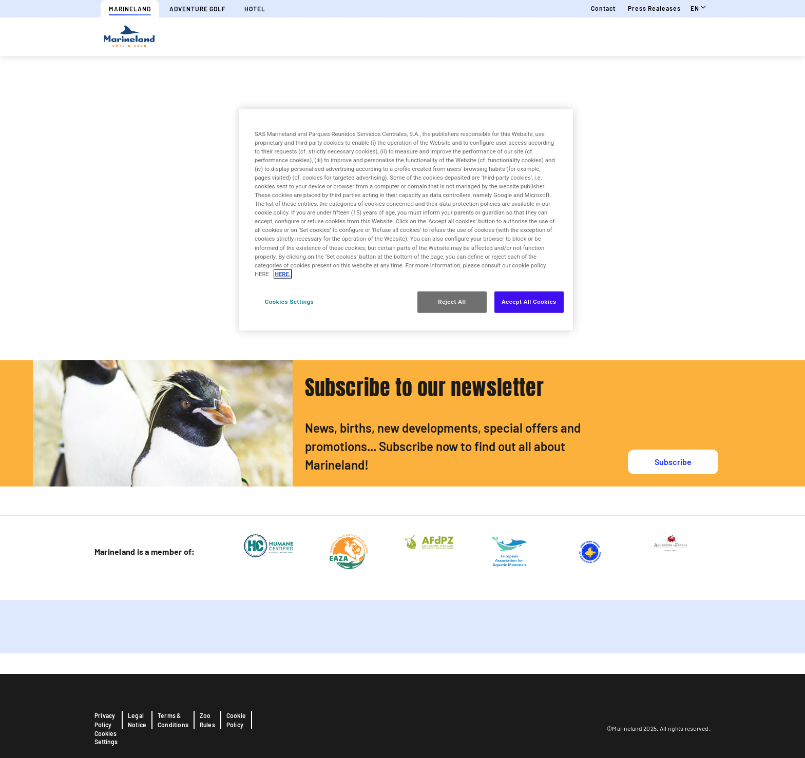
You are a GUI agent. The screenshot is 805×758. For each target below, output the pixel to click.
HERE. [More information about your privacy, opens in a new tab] (283, 273)
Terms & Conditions (173, 720)
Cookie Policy (236, 720)
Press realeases (654, 8)
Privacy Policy (104, 720)
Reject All (452, 301)
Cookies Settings (106, 737)
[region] (406, 219)
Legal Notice (137, 720)
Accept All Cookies (529, 301)
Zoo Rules (207, 720)
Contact (603, 8)
